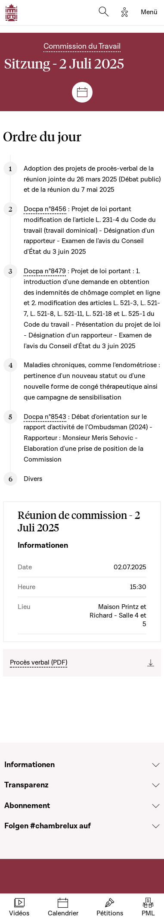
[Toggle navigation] (149, 12)
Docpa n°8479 (45, 271)
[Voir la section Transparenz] (156, 785)
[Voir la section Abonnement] (156, 806)
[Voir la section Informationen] (156, 765)
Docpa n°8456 (45, 209)
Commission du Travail (82, 46)
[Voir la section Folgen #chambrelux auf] (156, 826)
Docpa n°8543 (45, 416)
